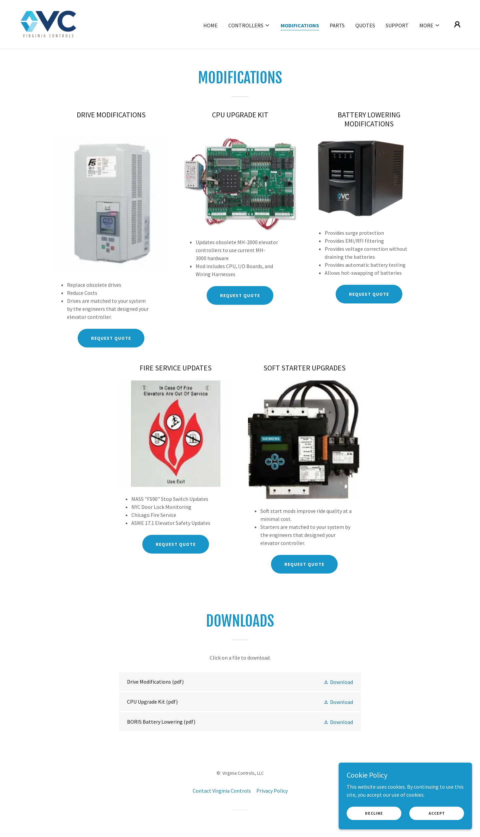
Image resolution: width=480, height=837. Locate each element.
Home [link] (210, 25)
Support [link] (397, 25)
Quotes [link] (365, 25)
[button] (249, 25)
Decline (374, 813)
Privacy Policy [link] (272, 790)
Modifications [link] (300, 25)
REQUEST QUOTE (111, 338)
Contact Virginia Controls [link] (222, 790)
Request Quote (176, 544)
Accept (437, 813)
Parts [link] (337, 25)
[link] (48, 23)
